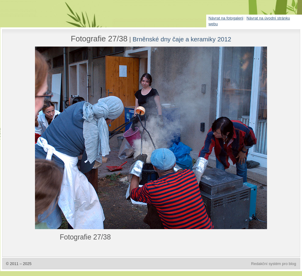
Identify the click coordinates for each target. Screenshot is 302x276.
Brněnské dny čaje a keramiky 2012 (182, 39)
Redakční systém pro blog (273, 263)
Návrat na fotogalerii (226, 18)
